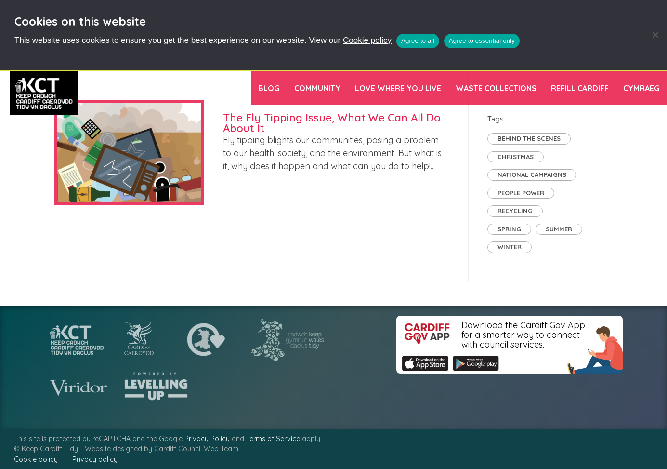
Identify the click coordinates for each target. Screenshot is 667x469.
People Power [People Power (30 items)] (520, 193)
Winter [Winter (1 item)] (509, 247)
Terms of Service (273, 438)
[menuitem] (641, 88)
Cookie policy (367, 40)
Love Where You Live (398, 88)
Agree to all (417, 40)
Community (317, 88)
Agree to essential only (482, 40)
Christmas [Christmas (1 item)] (515, 157)
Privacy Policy (207, 438)
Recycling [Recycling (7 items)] (515, 210)
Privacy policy (95, 459)
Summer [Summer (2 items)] (559, 229)
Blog (269, 88)
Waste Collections (496, 88)
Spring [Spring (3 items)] (509, 229)
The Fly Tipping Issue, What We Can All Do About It (332, 123)
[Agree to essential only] (655, 35)
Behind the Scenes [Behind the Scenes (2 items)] (529, 138)
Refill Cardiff (580, 88)
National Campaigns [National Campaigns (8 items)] (531, 174)
